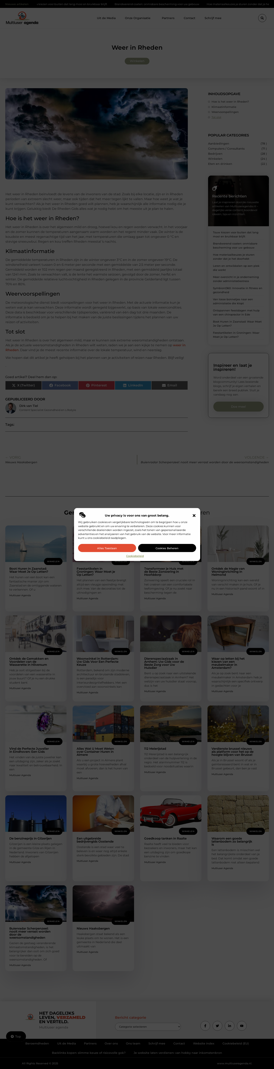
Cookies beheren (167, 548)
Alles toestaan (107, 548)
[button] (194, 516)
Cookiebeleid (135, 556)
